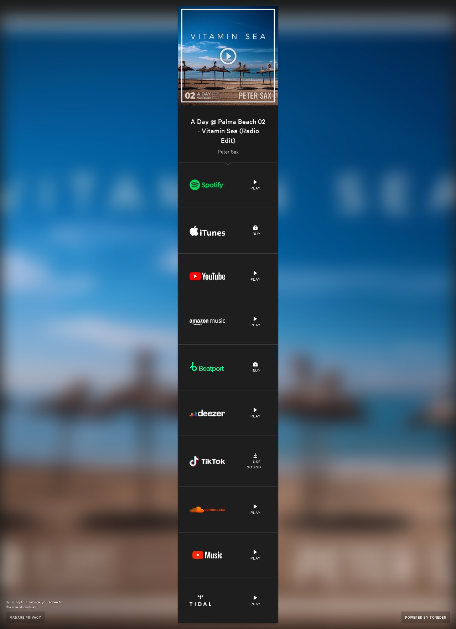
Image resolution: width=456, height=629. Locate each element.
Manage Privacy (25, 617)
